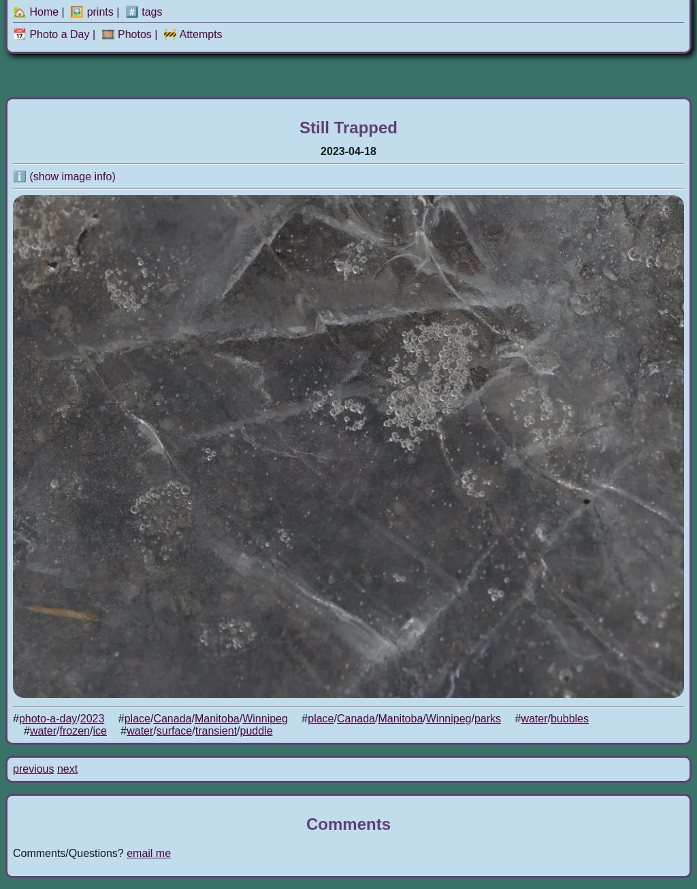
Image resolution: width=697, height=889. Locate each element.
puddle (256, 731)
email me (149, 853)
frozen (74, 731)
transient (216, 731)
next (67, 769)
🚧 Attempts (193, 34)
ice (99, 731)
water (534, 718)
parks (487, 718)
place (137, 718)
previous (33, 769)
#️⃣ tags (144, 12)
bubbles (570, 718)
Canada (172, 718)
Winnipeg (265, 718)
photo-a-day (48, 718)
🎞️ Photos (126, 34)
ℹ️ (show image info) (64, 176)
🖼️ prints (92, 12)
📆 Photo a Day (51, 34)
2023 (92, 718)
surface (174, 731)
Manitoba (217, 718)
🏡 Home (36, 12)
